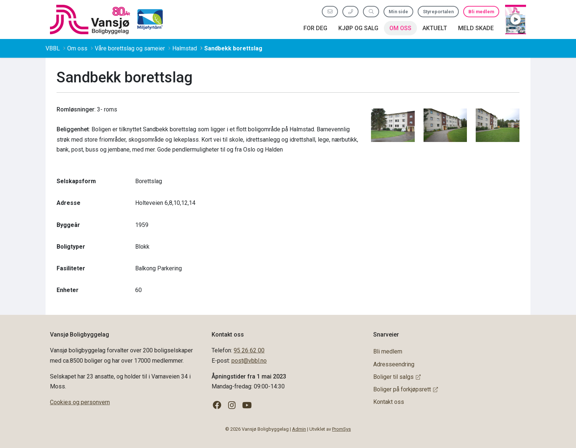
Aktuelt (434, 28)
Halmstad (184, 48)
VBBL (53, 48)
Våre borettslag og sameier (130, 48)
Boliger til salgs (397, 376)
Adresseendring (393, 364)
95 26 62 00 (249, 350)
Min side (398, 11)
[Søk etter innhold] (371, 11)
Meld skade (476, 28)
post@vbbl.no (249, 360)
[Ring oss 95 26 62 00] (350, 11)
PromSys (341, 429)
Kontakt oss (388, 401)
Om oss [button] (400, 28)
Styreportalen (438, 11)
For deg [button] (315, 28)
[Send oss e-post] (330, 11)
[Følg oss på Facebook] (217, 405)
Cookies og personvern (80, 402)
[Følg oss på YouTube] (247, 405)
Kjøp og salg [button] (358, 28)
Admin (299, 429)
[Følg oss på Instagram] (232, 405)
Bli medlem (481, 11)
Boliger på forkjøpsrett (405, 389)
